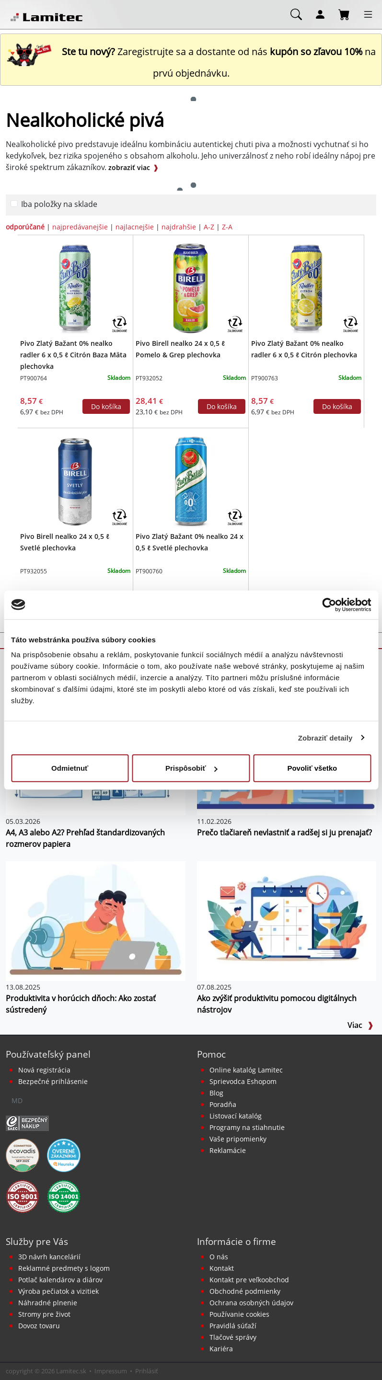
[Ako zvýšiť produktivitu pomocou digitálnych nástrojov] (287, 920)
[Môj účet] (320, 13)
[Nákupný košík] (344, 13)
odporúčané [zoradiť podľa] (25, 226)
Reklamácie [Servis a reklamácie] (227, 1150)
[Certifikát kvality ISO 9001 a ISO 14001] (22, 1195)
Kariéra (221, 1348)
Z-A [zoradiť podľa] (227, 226)
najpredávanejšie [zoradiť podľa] (80, 226)
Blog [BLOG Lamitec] (216, 1092)
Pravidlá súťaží (232, 1325)
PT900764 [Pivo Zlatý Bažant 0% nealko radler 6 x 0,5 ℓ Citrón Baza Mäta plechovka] (33, 378)
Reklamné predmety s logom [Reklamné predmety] (64, 1268)
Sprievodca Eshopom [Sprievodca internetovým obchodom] (243, 1081)
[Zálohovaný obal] (119, 323)
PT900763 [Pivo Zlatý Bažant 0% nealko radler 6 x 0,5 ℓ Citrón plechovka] (264, 378)
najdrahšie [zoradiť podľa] (179, 226)
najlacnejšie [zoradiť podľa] (135, 226)
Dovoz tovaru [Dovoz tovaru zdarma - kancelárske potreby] (39, 1325)
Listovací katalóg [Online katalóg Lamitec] (235, 1115)
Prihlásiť (146, 1371)
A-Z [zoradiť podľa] (209, 226)
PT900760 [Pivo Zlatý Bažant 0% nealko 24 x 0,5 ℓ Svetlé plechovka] (149, 571)
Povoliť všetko (312, 768)
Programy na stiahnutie (247, 1127)
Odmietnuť (69, 768)
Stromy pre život (44, 1314)
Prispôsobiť (191, 768)
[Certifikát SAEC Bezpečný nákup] (27, 1122)
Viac (360, 1025)
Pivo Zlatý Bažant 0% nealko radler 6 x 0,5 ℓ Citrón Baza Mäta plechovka (73, 355)
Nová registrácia (44, 1069)
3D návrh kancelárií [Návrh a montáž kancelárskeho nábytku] (49, 1256)
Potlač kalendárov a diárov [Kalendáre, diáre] (60, 1279)
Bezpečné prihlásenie (53, 1081)
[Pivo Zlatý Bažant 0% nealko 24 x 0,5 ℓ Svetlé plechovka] (190, 481)
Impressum (110, 1371)
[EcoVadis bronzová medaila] (22, 1154)
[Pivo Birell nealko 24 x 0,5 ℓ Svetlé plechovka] (75, 481)
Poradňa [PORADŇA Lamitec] (222, 1104)
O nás (218, 1256)
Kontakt (221, 1268)
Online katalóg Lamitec (246, 1069)
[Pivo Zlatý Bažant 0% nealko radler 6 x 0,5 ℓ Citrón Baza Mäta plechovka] (75, 288)
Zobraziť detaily (325, 737)
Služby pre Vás (37, 1241)
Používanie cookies (239, 1314)
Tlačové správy (232, 1337)
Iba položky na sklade (59, 204)
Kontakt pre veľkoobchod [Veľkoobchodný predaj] (249, 1279)
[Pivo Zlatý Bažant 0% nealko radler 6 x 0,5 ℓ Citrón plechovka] (306, 288)
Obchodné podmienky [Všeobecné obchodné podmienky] (244, 1291)
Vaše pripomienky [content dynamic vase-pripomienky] (237, 1138)
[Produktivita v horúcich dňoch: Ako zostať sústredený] (95, 920)
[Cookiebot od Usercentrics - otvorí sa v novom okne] (329, 604)
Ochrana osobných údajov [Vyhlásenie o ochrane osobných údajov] (251, 1302)
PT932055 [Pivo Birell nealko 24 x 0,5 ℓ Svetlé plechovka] (33, 571)
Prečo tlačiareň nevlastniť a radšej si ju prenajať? (284, 832)
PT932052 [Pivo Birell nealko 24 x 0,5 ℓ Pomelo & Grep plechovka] (149, 378)
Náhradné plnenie (47, 1302)
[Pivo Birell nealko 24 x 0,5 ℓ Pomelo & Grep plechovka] (190, 288)
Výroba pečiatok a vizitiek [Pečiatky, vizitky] (58, 1291)
